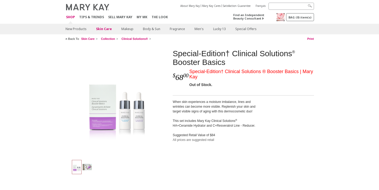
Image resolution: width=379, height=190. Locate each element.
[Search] (291, 6)
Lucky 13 (219, 29)
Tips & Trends (91, 17)
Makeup (127, 29)
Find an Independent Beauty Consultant (248, 16)
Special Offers (246, 29)
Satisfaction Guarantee (237, 6)
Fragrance (177, 29)
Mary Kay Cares (211, 6)
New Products (76, 29)
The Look (160, 17)
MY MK (142, 17)
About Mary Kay (190, 6)
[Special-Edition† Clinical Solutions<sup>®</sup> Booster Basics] (117, 102)
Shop (70, 17)
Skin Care (104, 29)
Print (310, 38)
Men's (199, 29)
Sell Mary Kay (120, 17)
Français (261, 6)
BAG (299, 17)
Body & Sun (151, 29)
